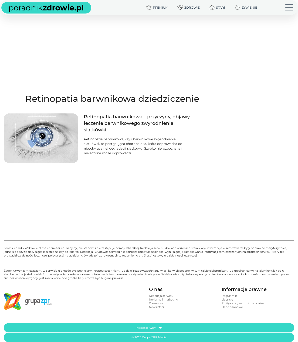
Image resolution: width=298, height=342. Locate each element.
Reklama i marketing (163, 299)
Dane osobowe (232, 307)
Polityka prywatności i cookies (243, 303)
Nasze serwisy (149, 327)
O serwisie (156, 303)
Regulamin (229, 296)
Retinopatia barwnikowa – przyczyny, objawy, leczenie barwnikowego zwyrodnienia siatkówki (137, 123)
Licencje (227, 299)
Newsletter (156, 307)
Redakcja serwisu (161, 296)
